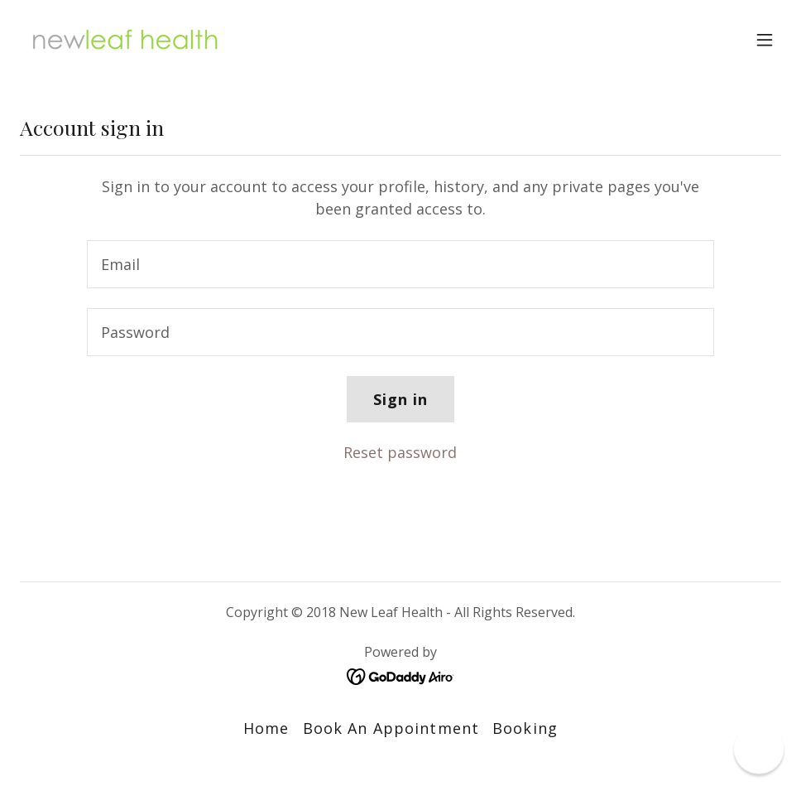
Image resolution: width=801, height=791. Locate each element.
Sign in (401, 399)
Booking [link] (525, 728)
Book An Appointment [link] (391, 728)
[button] (764, 39)
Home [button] (266, 728)
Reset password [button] (400, 452)
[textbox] (401, 264)
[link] (125, 40)
